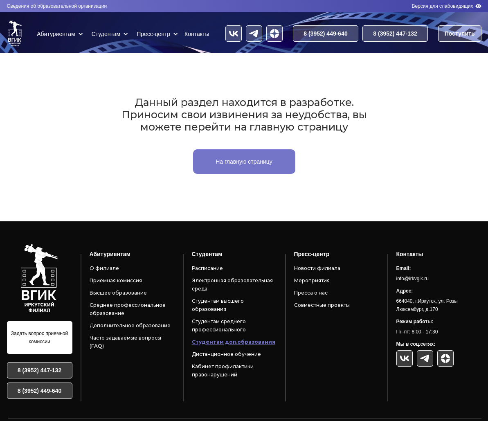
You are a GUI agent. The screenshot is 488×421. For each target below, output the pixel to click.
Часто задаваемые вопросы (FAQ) (125, 342)
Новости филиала (317, 268)
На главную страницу (244, 161)
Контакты (196, 34)
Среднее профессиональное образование (128, 309)
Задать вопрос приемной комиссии (39, 337)
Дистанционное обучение (226, 354)
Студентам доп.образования (233, 342)
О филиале (104, 268)
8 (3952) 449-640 (325, 33)
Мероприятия (312, 280)
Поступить (460, 33)
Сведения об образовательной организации (57, 6)
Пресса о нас (311, 293)
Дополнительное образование (130, 325)
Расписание (207, 268)
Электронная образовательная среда (232, 284)
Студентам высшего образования (218, 305)
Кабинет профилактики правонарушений (223, 370)
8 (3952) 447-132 (395, 33)
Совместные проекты (322, 305)
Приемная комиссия (116, 280)
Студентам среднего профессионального (219, 325)
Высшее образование (118, 293)
